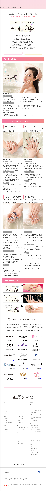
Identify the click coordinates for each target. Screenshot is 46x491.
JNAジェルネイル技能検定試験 (35, 404)
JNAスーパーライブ (21, 435)
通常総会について (7, 411)
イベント (18, 402)
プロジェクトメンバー (12, 53)
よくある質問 (5, 479)
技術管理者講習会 (20, 438)
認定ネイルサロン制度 (8, 422)
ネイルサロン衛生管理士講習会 (23, 427)
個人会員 (6, 427)
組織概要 (6, 404)
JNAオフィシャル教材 (34, 420)
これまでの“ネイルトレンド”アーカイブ (22, 386)
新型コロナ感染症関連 (34, 425)
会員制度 (5, 425)
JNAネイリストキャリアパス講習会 (23, 430)
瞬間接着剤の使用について (35, 435)
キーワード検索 (36, 479)
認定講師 (6, 418)
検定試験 (31, 402)
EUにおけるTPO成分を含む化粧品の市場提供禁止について (36, 438)
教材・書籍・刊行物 (34, 454)
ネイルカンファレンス (21, 412)
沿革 (5, 405)
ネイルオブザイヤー (21, 405)
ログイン (29, 464)
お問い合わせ (10, 479)
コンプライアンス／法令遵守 (35, 429)
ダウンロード (33, 456)
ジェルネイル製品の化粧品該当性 (36, 431)
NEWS (32, 446)
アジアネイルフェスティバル (22, 407)
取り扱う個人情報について (17, 479)
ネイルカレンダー (33, 450)
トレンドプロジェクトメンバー (23, 443)
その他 (31, 444)
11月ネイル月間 (20, 416)
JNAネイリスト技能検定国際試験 (36, 410)
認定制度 (5, 416)
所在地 (6, 407)
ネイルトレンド (19, 441)
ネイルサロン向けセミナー (22, 436)
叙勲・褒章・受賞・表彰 (9, 409)
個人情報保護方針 (25, 479)
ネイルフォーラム (20, 414)
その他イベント (20, 422)
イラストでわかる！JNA (34, 452)
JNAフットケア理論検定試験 (35, 405)
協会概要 (5, 402)
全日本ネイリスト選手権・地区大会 (23, 410)
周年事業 (19, 420)
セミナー (18, 425)
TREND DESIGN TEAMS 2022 (32, 53)
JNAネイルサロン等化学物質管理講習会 (23, 433)
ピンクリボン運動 (20, 418)
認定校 (6, 420)
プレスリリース (7, 413)
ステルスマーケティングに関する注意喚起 (36, 434)
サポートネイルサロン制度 (35, 448)
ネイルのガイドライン (33, 423)
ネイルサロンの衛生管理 (34, 427)
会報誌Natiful (7, 431)
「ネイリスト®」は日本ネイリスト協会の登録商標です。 (33, 486)
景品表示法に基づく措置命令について (36, 441)
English (40, 478)
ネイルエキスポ (20, 404)
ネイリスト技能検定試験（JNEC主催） (36, 408)
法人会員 (6, 429)
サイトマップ (30, 479)
